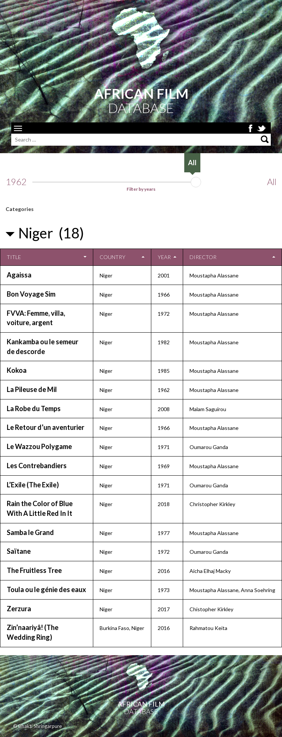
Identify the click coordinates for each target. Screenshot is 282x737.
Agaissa (19, 275)
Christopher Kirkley (212, 504)
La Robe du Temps (34, 408)
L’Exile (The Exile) (33, 485)
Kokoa (17, 370)
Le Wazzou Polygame (39, 446)
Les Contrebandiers (37, 465)
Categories (20, 209)
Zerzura (19, 608)
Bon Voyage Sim (31, 294)
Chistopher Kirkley (211, 609)
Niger (106, 275)
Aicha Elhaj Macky (210, 571)
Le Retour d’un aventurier (45, 427)
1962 (16, 181)
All (271, 181)
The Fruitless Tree (34, 570)
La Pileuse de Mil (32, 389)
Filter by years (141, 189)
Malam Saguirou (207, 409)
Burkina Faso (114, 628)
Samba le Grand (30, 532)
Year (164, 257)
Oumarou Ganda (208, 447)
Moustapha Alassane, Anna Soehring (232, 590)
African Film (141, 704)
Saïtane (19, 551)
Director (202, 257)
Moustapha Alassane (214, 275)
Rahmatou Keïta (208, 628)
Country (112, 257)
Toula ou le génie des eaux (46, 589)
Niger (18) (51, 232)
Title (14, 257)
